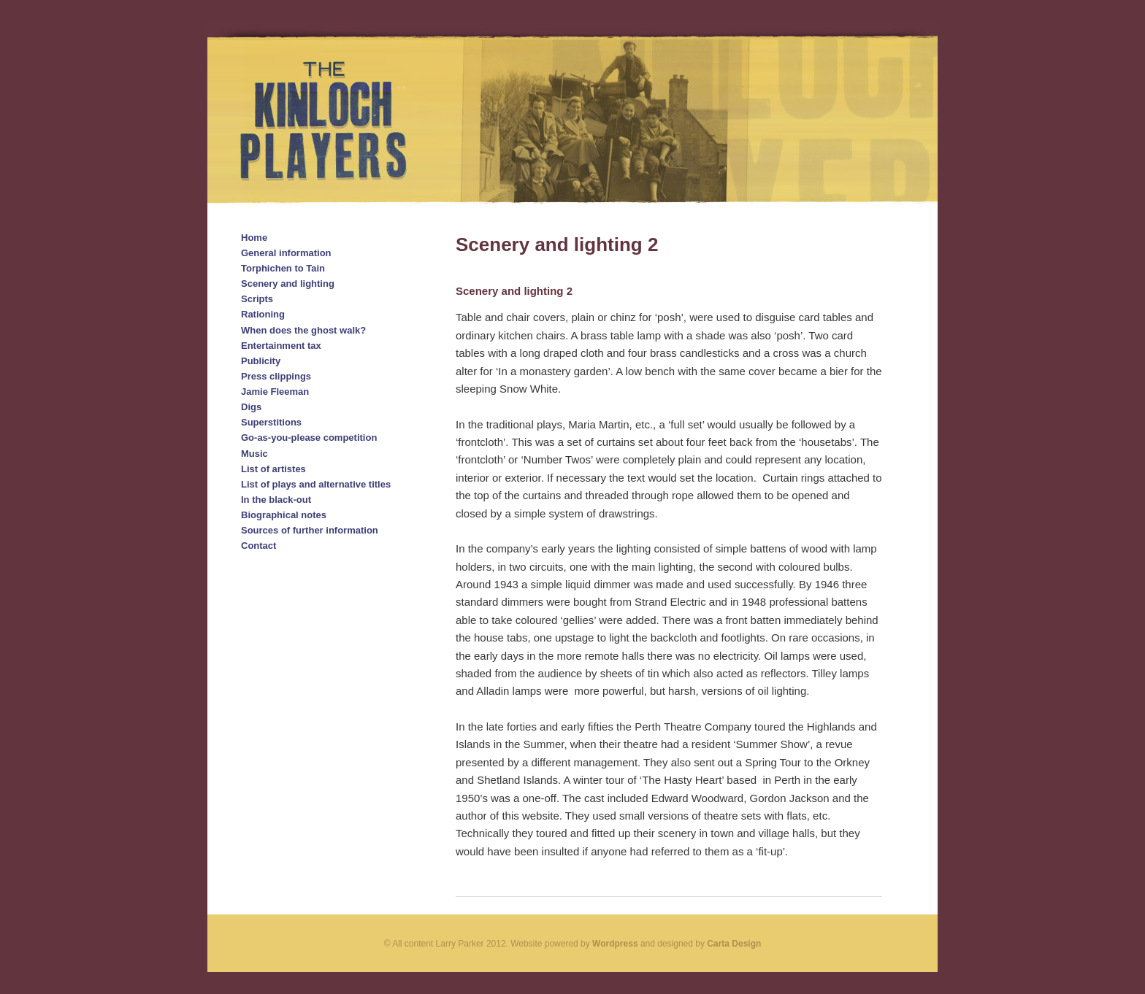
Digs (251, 406)
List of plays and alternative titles (316, 484)
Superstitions (271, 422)
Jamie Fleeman (275, 391)
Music (254, 453)
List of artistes (273, 468)
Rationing (263, 314)
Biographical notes (283, 514)
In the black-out (276, 499)
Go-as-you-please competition (309, 437)
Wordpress (614, 944)
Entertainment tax (281, 345)
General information (286, 252)
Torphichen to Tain (283, 268)
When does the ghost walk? (303, 330)
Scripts (257, 298)
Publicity (260, 360)
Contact (258, 545)
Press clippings (276, 376)
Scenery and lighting (287, 283)
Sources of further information (309, 530)
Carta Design (734, 944)
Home (254, 237)
